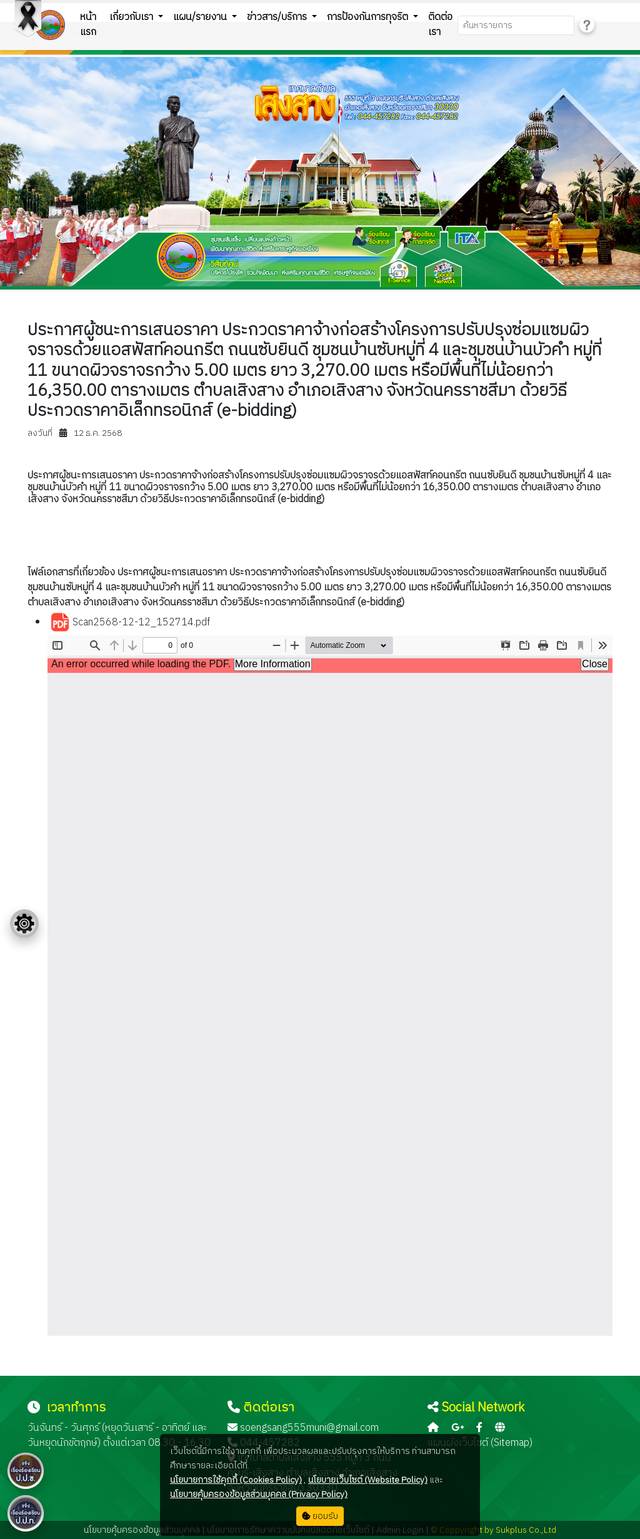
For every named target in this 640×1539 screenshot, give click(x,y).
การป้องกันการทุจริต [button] (369, 17)
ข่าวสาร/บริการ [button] (278, 17)
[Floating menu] (24, 923)
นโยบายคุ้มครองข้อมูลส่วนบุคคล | (144, 1530)
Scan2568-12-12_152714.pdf (130, 623)
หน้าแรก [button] (88, 25)
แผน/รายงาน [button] (201, 17)
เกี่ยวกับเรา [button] (132, 17)
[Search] (516, 25)
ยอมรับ (320, 1516)
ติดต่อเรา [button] (440, 25)
